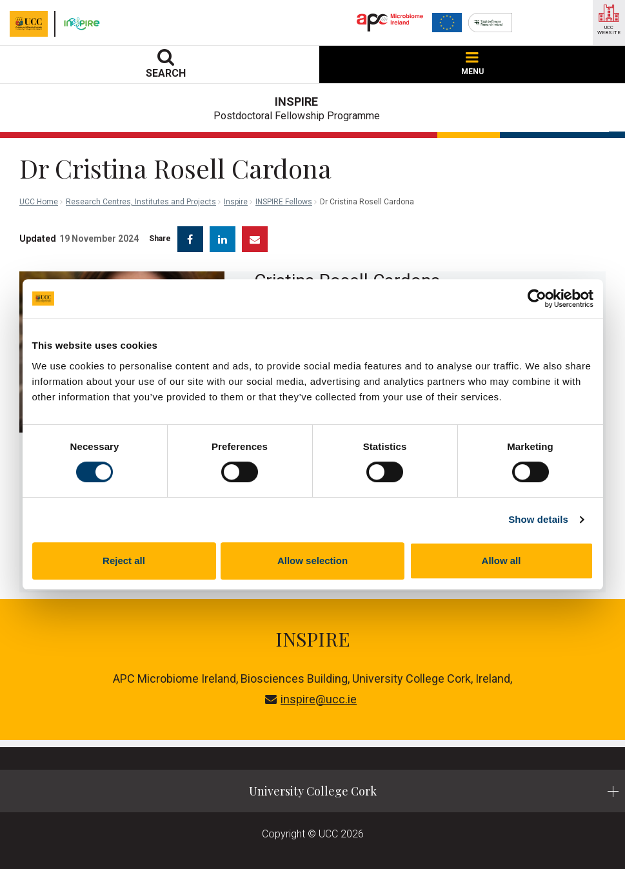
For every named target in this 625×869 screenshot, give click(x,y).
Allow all (501, 560)
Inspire (236, 201)
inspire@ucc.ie (311, 699)
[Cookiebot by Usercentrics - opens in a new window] (537, 298)
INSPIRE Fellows (283, 201)
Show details (538, 519)
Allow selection (312, 560)
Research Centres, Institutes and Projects (141, 201)
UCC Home (38, 201)
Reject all (124, 560)
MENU (472, 64)
